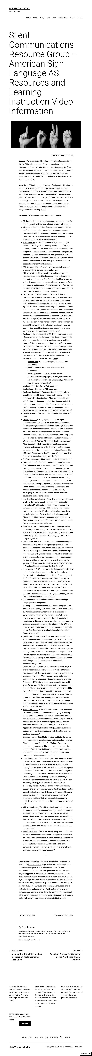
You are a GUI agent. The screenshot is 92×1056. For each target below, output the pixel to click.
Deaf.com (27, 334)
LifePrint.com (28, 600)
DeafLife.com (33, 361)
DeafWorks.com (29, 413)
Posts (72, 17)
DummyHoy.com (29, 435)
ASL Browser (28, 267)
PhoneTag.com (29, 667)
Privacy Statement (52, 1047)
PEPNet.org (27, 636)
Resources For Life (19, 8)
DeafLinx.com (28, 386)
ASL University (29, 273)
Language (69, 155)
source (45, 496)
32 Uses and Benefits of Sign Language (38, 221)
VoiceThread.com (30, 832)
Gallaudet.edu (28, 462)
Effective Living (58, 155)
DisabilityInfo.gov (30, 419)
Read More (73, 998)
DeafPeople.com (34, 374)
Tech (48, 17)
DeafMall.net (28, 389)
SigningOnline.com (30, 709)
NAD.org (26, 606)
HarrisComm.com (30, 542)
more (43, 210)
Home (28, 17)
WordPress (79, 1047)
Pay (54, 17)
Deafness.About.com (31, 392)
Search (25, 1024)
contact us (32, 892)
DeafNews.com (34, 368)
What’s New (62, 17)
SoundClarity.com (30, 758)
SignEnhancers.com (31, 676)
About (35, 17)
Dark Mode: (86, 1053)
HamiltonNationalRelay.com (34, 499)
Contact (80, 17)
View (11, 1000)
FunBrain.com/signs (31, 459)
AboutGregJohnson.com (26, 936)
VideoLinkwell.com (30, 807)
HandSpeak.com (29, 526)
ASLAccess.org (29, 242)
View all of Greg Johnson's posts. (29, 940)
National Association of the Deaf (49, 606)
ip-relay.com (28, 569)
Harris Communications (59, 542)
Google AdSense (34, 864)
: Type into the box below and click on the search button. (19, 1017)
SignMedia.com (29, 737)
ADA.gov (26, 227)
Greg (42, 17)
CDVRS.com (28, 294)
